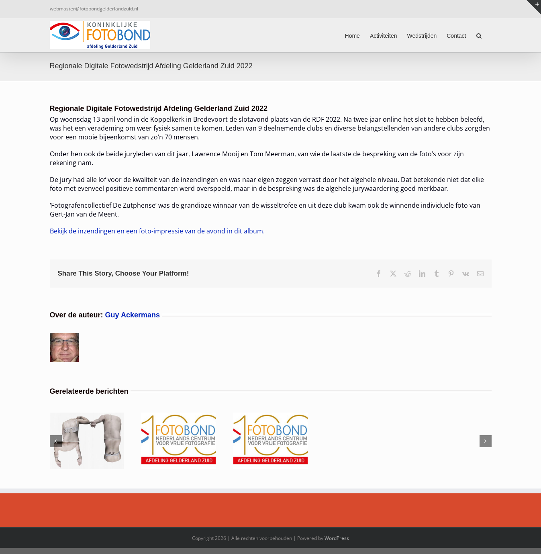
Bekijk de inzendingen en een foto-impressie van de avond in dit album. (157, 231)
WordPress (337, 538)
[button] (479, 35)
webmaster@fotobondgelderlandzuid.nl (94, 8)
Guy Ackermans (132, 315)
